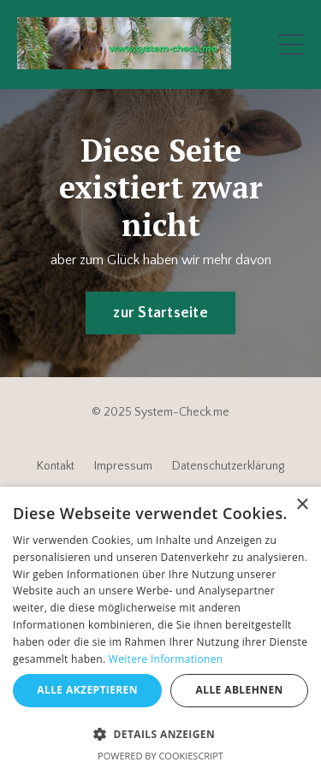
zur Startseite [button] (160, 313)
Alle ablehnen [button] (239, 689)
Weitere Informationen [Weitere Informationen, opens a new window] (166, 659)
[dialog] (160, 630)
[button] (160, 733)
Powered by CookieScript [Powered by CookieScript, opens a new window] (160, 755)
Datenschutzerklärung (228, 466)
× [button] (301, 505)
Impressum (123, 466)
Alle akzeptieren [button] (87, 689)
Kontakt (55, 466)
